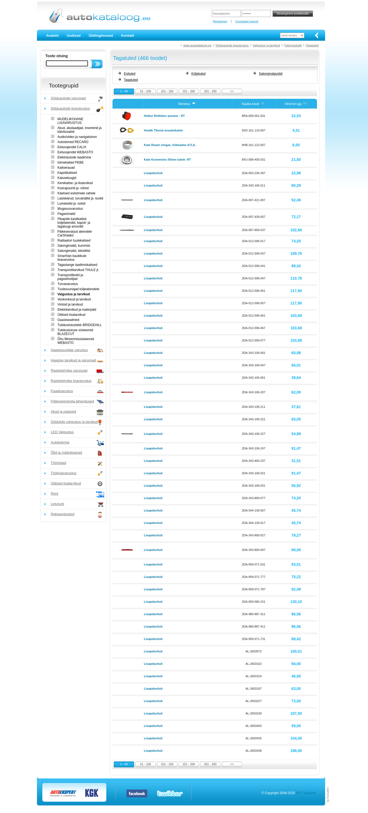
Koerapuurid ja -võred (72, 188)
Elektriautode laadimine (74, 157)
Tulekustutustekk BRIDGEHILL (79, 325)
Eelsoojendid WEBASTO (75, 152)
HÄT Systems (306, 793)
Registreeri (220, 21)
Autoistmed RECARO (72, 142)
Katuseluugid (66, 178)
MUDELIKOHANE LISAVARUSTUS (70, 121)
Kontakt (127, 35)
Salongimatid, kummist (73, 246)
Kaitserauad (66, 168)
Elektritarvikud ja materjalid (76, 309)
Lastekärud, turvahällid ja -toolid (80, 198)
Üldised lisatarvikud (71, 315)
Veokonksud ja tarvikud (74, 299)
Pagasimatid (66, 214)
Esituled (129, 74)
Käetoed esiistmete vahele (76, 193)
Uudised (73, 35)
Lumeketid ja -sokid (71, 203)
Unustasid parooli (246, 21)
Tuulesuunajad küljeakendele (78, 289)
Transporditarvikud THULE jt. (78, 270)
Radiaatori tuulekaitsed (73, 240)
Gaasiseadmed (68, 320)
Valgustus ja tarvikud (266, 45)
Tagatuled (312, 45)
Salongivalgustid (270, 74)
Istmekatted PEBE (70, 162)
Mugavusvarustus (70, 209)
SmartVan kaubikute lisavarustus (71, 258)
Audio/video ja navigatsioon (77, 137)
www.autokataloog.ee (197, 45)
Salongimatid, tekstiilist (73, 251)
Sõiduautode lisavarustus (232, 45)
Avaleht (52, 35)
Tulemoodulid (293, 45)
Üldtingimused (101, 35)
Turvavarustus (67, 284)
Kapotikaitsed (67, 173)
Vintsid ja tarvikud (70, 304)
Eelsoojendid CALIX (71, 147)
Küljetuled (198, 74)
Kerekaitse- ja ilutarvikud (75, 183)
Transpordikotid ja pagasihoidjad (70, 277)
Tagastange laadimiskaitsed (77, 265)
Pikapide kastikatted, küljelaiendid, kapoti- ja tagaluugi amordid (73, 222)
